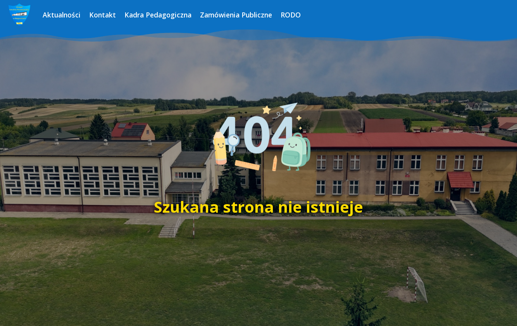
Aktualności (62, 14)
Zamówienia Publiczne (236, 14)
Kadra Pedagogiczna (157, 14)
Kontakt (102, 14)
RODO (291, 14)
